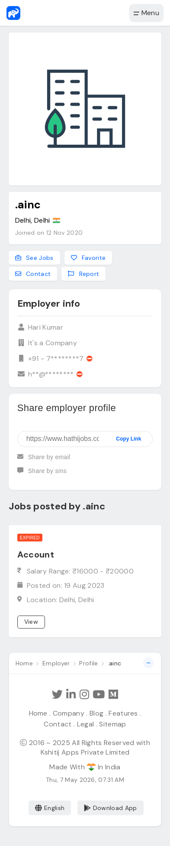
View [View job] (31, 622)
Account (35, 554)
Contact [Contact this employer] (33, 274)
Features (123, 713)
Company (68, 713)
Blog (96, 713)
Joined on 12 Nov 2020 (49, 233)
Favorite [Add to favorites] (88, 258)
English (50, 808)
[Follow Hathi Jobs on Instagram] (84, 694)
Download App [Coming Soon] (110, 808)
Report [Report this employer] (83, 274)
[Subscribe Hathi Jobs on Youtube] (99, 694)
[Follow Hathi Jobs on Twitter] (57, 694)
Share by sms (42, 474)
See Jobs (34, 258)
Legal (85, 724)
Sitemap (112, 724)
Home (38, 713)
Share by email (44, 460)
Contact (57, 724)
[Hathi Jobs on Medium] (113, 694)
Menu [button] (146, 12)
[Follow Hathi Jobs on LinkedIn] (71, 694)
